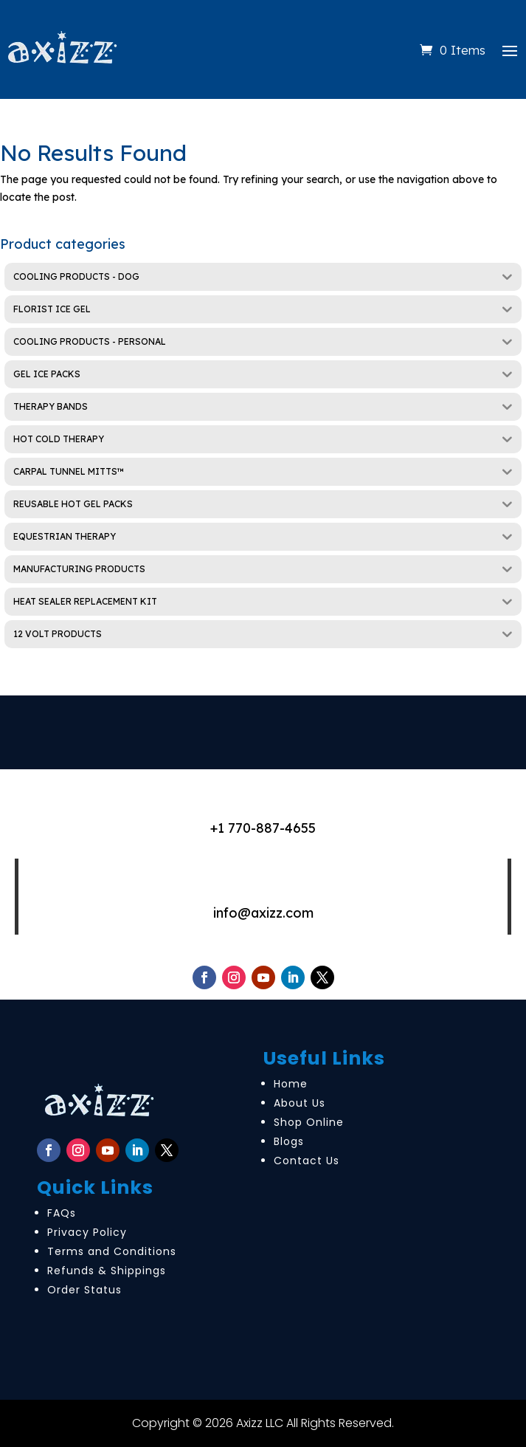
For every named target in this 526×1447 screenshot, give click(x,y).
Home (291, 1083)
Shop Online (309, 1122)
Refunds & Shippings (106, 1270)
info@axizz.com (263, 912)
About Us (299, 1103)
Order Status (84, 1289)
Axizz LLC (259, 1423)
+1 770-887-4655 (263, 827)
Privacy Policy (87, 1232)
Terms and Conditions (111, 1251)
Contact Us (306, 1160)
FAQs (61, 1213)
